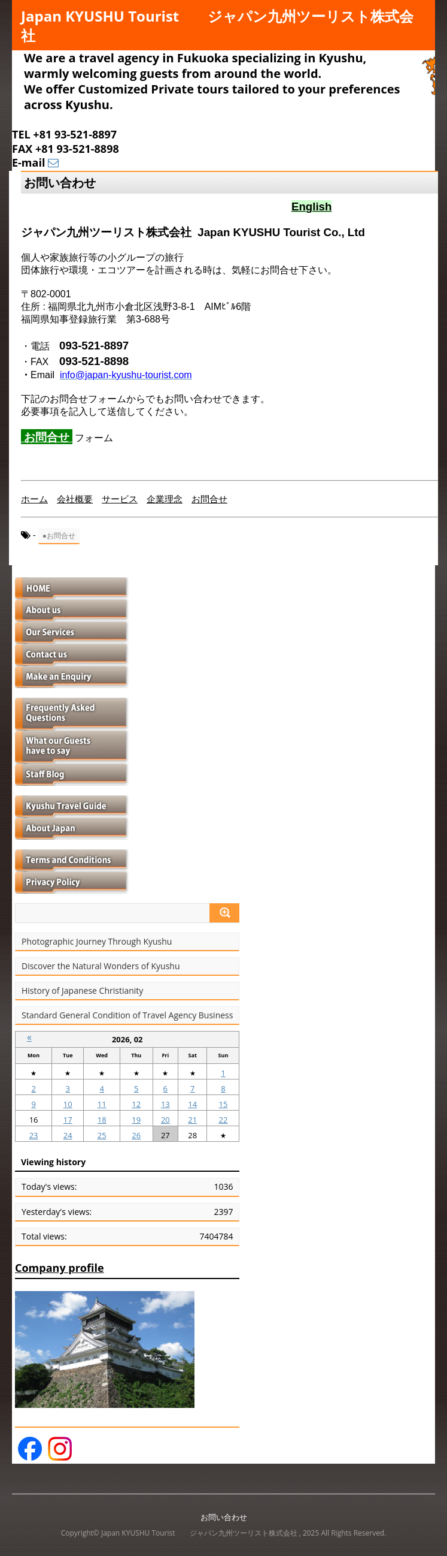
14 (192, 1104)
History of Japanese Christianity (82, 990)
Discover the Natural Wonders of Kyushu (101, 966)
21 (192, 1119)
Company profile (59, 1268)
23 (33, 1135)
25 (102, 1135)
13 (165, 1104)
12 (136, 1104)
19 (136, 1119)
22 (223, 1119)
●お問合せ (58, 535)
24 (67, 1135)
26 (136, 1135)
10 (67, 1104)
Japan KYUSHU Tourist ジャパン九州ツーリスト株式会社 (217, 25)
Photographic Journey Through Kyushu (97, 941)
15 (223, 1104)
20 (165, 1119)
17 (67, 1119)
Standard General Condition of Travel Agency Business (127, 1015)
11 (102, 1104)
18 (102, 1119)
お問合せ (46, 436)
